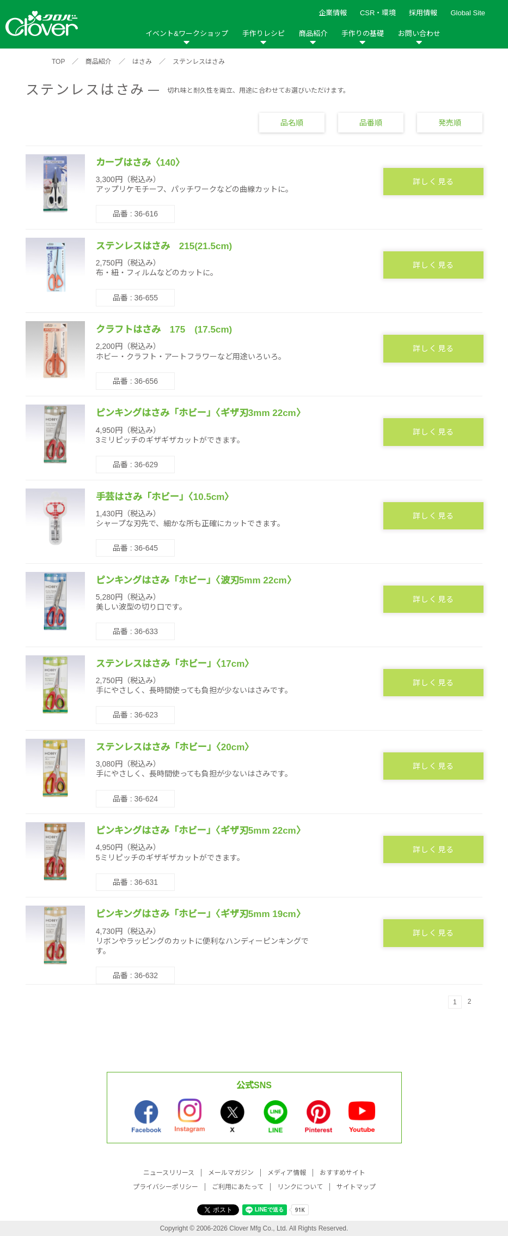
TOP (58, 61)
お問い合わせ (419, 33)
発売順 (449, 122)
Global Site (467, 13)
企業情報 (333, 13)
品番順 (370, 122)
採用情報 (423, 13)
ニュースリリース (168, 1173)
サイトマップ (356, 1187)
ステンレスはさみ (199, 61)
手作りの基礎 (362, 33)
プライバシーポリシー (165, 1187)
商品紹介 (313, 33)
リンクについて (300, 1187)
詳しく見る (434, 181)
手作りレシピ (263, 33)
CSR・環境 (378, 13)
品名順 (291, 122)
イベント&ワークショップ (186, 33)
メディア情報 (286, 1173)
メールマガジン (231, 1173)
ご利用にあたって (238, 1187)
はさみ (142, 61)
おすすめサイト (342, 1173)
